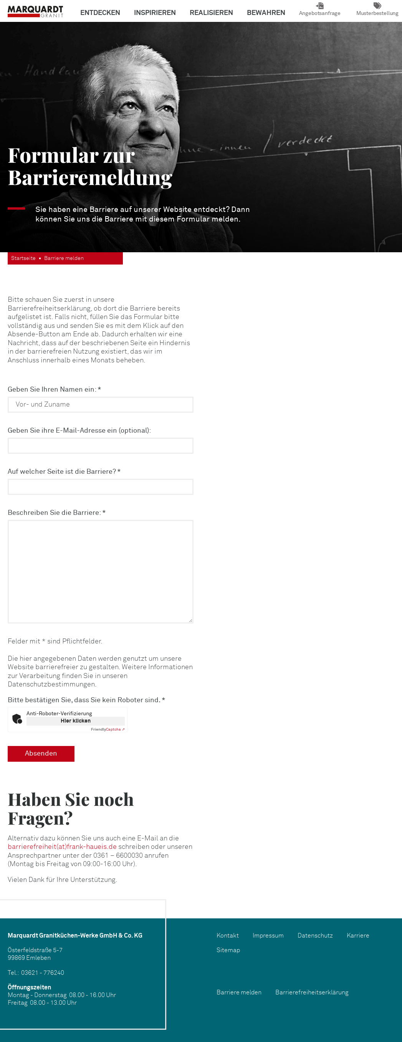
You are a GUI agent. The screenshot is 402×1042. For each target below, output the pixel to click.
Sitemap (228, 950)
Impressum (268, 936)
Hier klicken (76, 721)
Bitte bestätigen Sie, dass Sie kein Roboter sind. (86, 700)
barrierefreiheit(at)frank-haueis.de (62, 847)
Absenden (41, 753)
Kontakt (228, 936)
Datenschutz (315, 936)
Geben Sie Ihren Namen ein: (54, 389)
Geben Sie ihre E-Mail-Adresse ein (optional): (79, 430)
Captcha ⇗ (108, 729)
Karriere (358, 936)
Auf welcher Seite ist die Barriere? (64, 471)
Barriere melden (239, 992)
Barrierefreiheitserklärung (312, 992)
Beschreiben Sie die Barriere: (57, 512)
